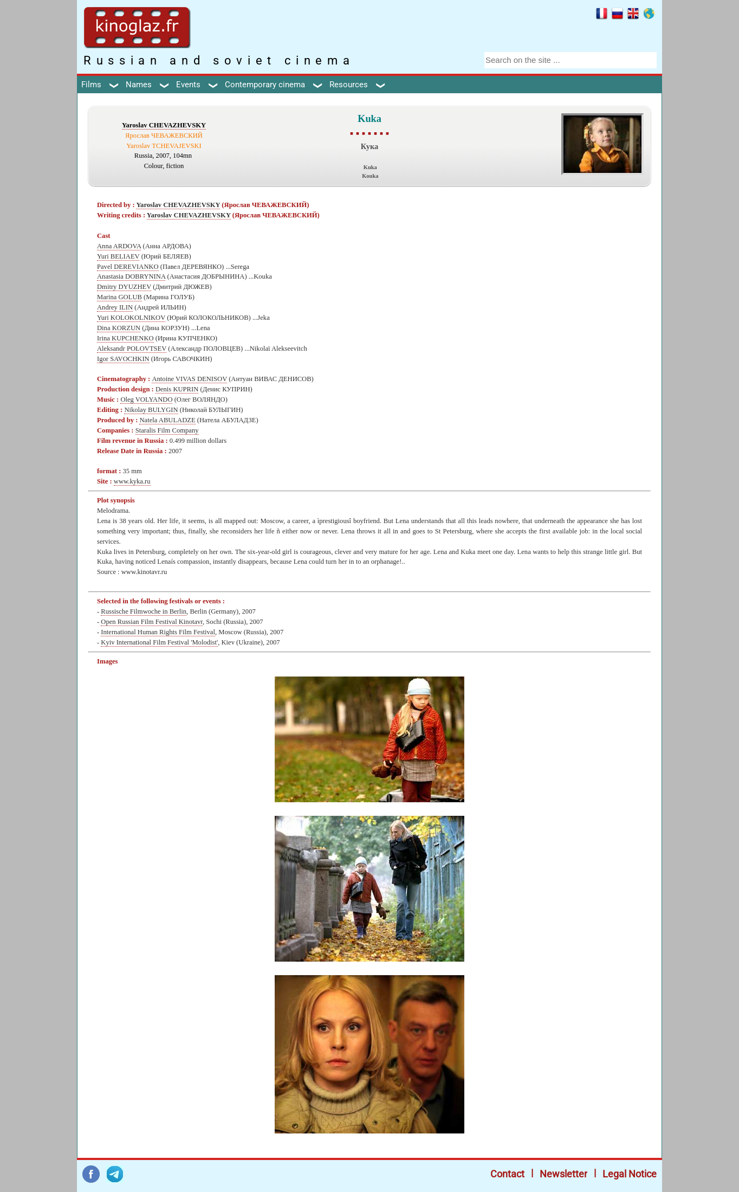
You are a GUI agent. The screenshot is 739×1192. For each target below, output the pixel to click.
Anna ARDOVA (119, 246)
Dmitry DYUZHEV (124, 287)
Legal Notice (629, 1174)
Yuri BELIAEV (118, 256)
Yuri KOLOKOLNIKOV (131, 317)
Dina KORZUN (118, 328)
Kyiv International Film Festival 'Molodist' (159, 642)
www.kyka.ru (132, 481)
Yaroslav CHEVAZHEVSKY (164, 125)
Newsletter (563, 1174)
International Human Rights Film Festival (158, 632)
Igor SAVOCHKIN (123, 359)
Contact (507, 1174)
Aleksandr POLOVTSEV (131, 348)
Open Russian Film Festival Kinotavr (152, 622)
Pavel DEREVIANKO (128, 266)
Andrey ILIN (115, 307)
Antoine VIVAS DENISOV (189, 379)
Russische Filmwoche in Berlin (143, 611)
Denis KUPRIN (176, 389)
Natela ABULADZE (167, 420)
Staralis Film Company (167, 430)
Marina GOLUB (119, 297)
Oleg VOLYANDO (146, 399)
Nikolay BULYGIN (151, 410)
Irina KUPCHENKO (125, 338)
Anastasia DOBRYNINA (131, 276)
